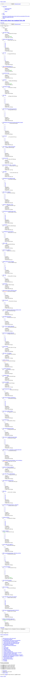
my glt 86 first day (6, 73)
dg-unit (5, 205)
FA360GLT (6, 74)
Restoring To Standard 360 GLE (8, 332)
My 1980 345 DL (6, 419)
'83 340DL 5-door (6, 375)
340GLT (5, 619)
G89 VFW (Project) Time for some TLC (10, 108)
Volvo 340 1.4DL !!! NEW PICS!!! (9, 473)
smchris (10, 550)
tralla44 (5, 250)
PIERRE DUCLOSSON (13, 394)
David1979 (6, 33)
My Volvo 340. (5, 158)
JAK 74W (4, 95)
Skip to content (3, 1)
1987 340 (4, 275)
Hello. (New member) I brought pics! (9, 397)
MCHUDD (6, 179)
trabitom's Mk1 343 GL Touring (8, 261)
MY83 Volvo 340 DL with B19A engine (10, 290)
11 (5, 184)
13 (5, 186)
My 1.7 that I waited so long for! (8, 326)
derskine (5, 317)
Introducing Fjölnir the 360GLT (8, 467)
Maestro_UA (6, 481)
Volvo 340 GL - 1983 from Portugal (9, 146)
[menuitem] (8, 8)
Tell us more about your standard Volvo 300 (12, 20)
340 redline (5, 171)
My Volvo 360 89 (6, 382)
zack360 (5, 333)
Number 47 (6, 398)
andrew (5, 192)
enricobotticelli (6, 165)
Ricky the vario (5, 300)
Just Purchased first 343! (7, 388)
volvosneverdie (6, 123)
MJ (9, 624)
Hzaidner (5, 429)
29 (5, 604)
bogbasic (10, 92)
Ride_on (10, 408)
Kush (5, 383)
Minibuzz (5, 347)
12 (5, 185)
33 (5, 523)
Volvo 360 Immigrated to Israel (8, 428)
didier (5, 369)
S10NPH (5, 53)
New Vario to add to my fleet (8, 411)
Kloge (5, 244)
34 (5, 524)
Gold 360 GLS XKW (6, 86)
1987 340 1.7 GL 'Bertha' (7, 353)
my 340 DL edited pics (7, 368)
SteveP (10, 36)
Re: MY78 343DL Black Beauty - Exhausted (10, 504)
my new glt (5, 135)
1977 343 (4, 52)
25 (5, 45)
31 (5, 521)
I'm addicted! (5, 224)
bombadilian (6, 80)
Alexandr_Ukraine (12, 488)
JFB (4, 147)
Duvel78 (5, 67)
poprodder (5, 276)
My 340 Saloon (5, 346)
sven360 (10, 616)
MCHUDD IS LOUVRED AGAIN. (9, 178)
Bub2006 (5, 159)
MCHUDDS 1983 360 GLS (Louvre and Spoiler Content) (13, 122)
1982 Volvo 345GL (6, 32)
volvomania (11, 313)
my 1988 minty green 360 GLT (8, 231)
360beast (10, 155)
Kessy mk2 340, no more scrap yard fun (10, 596)
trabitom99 (6, 212)
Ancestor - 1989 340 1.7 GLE (8, 204)
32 (5, 522)
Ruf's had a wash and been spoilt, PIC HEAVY (11, 610)
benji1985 (5, 40)
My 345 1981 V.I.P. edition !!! (8, 544)
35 (5, 525)
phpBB (6, 674)
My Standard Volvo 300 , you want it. (9, 164)
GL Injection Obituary (6, 566)
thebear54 (5, 492)
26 (5, 46)
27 (5, 47)
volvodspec (6, 581)
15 (5, 215)
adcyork (5, 310)
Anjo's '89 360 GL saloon (7, 580)
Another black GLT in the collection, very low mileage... (12, 460)
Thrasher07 (6, 327)
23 (5, 43)
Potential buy (5, 283)
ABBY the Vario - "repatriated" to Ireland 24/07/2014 (12, 449)
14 (5, 405)
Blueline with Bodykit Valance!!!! (9, 618)
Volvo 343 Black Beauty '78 (7, 66)
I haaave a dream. (6, 530)
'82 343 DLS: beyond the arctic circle (9, 211)
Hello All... (5, 491)
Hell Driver (6, 87)
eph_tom (5, 354)
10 (5, 60)
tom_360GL (6, 474)
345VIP (5, 545)
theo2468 (5, 438)
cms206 (5, 376)
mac (4, 531)
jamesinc (5, 468)
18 (5, 218)
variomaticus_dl (6, 172)
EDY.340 (11, 168)
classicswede (6, 301)
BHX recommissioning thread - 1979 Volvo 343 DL (12, 553)
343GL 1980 (5, 243)
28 (5, 603)
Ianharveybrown (6, 389)
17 (5, 217)
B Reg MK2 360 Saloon (7, 316)
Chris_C (10, 577)
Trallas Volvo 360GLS (6, 249)
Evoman (5, 518)
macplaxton (6, 450)
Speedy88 (11, 584)
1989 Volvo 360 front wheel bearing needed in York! (12, 309)
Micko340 (11, 607)
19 (5, 219)
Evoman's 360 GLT (6, 517)
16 (5, 216)
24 (5, 44)
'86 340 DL (5, 79)
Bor (4, 284)
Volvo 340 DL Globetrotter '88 (8, 480)
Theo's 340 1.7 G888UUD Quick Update (10, 437)
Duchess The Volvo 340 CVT (8, 39)
